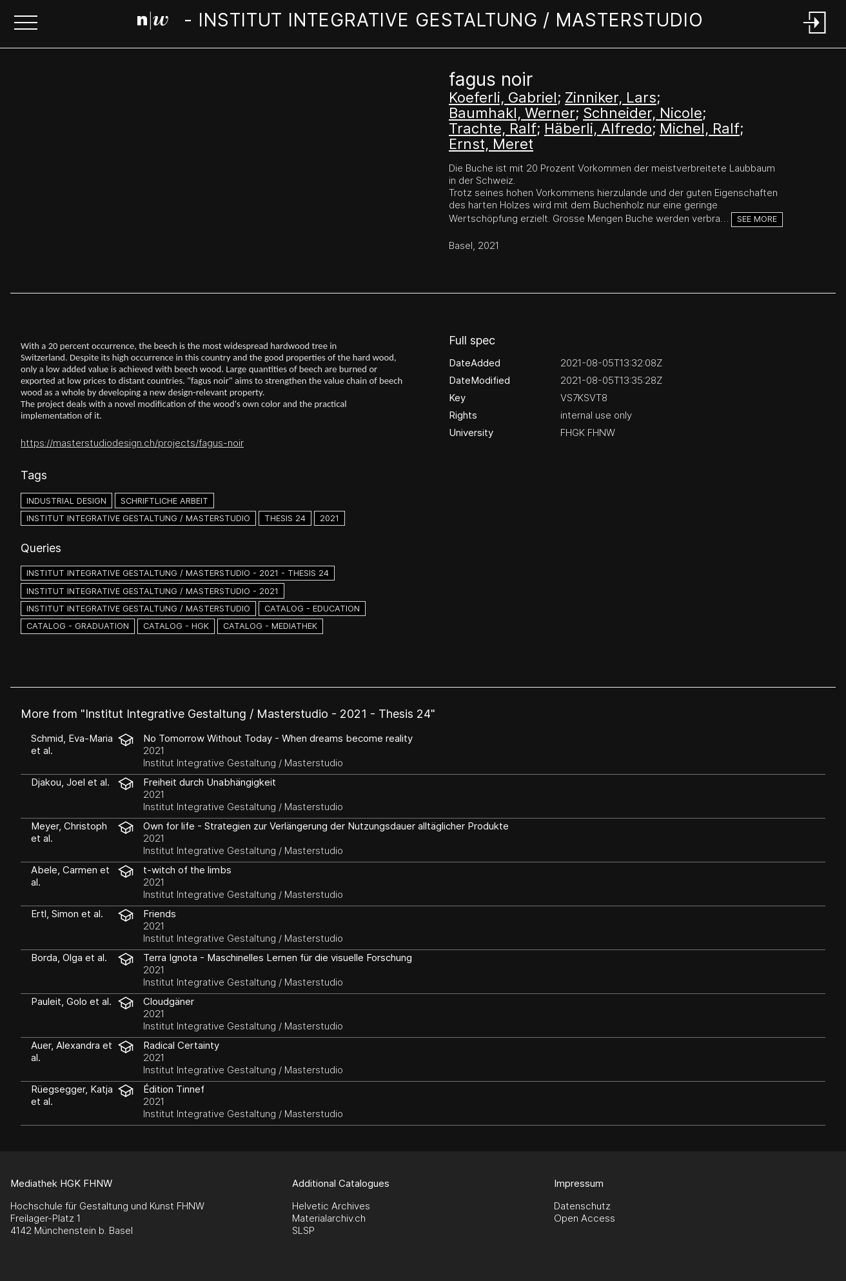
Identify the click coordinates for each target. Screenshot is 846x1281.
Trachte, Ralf (492, 128)
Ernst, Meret (491, 143)
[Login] (815, 34)
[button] (25, 24)
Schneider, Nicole (642, 112)
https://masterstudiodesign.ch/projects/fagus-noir (132, 443)
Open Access (584, 1218)
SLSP (303, 1230)
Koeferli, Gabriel (503, 97)
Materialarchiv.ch (329, 1218)
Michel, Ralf (700, 128)
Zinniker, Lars (610, 97)
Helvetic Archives (331, 1206)
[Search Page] (420, 22)
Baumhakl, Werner (512, 112)
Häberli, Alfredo (598, 128)
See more (757, 219)
